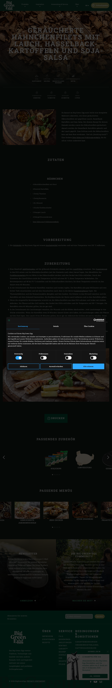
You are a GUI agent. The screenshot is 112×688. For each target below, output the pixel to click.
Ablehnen (23, 366)
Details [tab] (56, 326)
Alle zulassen (88, 366)
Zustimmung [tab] (23, 326)
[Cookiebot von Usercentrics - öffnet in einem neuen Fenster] (94, 320)
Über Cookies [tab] (89, 326)
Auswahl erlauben (56, 366)
